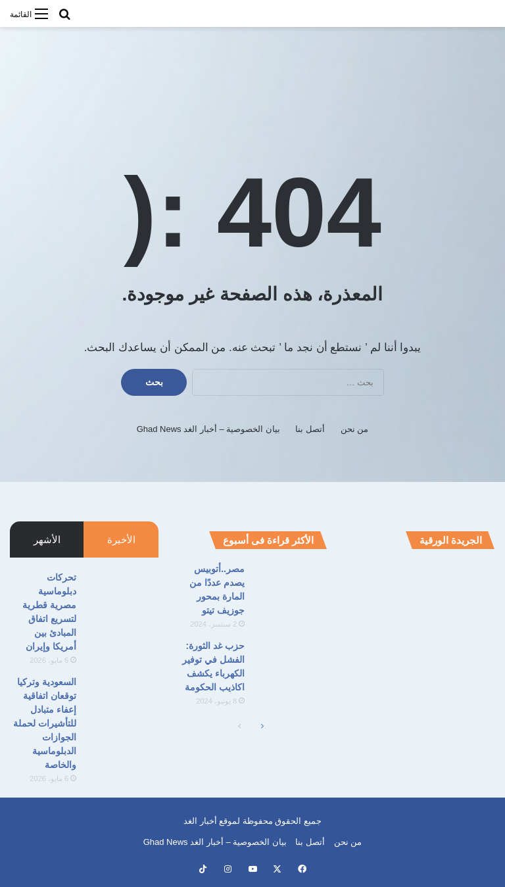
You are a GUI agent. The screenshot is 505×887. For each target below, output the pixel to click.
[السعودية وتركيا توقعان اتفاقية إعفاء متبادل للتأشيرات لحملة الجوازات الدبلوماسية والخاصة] (122, 700)
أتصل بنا (310, 429)
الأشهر (47, 539)
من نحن (355, 429)
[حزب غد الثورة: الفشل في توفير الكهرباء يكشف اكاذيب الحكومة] (290, 663)
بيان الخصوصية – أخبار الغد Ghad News (208, 429)
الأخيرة (121, 539)
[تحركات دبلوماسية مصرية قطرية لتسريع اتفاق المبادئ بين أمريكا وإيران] (122, 595)
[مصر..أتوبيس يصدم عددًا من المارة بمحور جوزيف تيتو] (290, 586)
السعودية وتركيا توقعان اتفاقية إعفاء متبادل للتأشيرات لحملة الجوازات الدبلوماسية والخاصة (44, 723)
